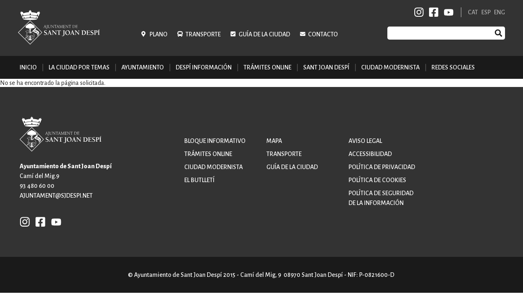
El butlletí (199, 180)
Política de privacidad (382, 167)
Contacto (323, 34)
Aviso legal (365, 141)
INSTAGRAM (419, 12)
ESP (486, 12)
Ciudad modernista (213, 167)
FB (432, 12)
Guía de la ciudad (264, 34)
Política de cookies (377, 180)
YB (447, 12)
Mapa (274, 141)
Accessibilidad (370, 154)
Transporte (203, 34)
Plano (159, 34)
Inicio (28, 67)
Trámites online (267, 67)
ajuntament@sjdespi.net (56, 195)
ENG (499, 12)
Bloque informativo (215, 141)
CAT (473, 12)
